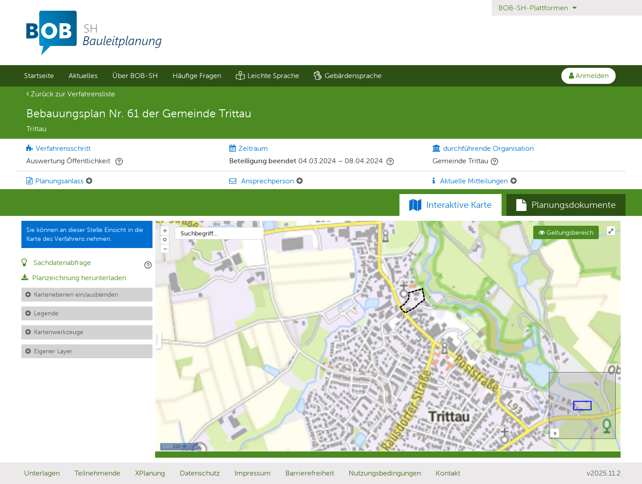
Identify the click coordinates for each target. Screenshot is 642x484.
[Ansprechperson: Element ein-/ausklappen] (299, 181)
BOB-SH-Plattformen (537, 8)
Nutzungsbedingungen (385, 473)
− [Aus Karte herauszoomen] (165, 248)
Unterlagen (42, 473)
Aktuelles (83, 75)
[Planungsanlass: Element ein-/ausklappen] (89, 181)
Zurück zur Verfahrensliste (70, 94)
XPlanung (150, 473)
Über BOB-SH (135, 75)
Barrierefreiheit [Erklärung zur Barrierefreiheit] (309, 473)
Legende (46, 313)
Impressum (253, 473)
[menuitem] (38, 76)
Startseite (39, 75)
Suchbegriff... (199, 233)
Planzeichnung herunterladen (73, 277)
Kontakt (448, 473)
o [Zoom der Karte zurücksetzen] (165, 239)
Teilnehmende (97, 473)
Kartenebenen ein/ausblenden (76, 294)
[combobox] (219, 233)
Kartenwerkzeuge (58, 331)
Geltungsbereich (566, 232)
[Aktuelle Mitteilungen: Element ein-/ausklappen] (513, 181)
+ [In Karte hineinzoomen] (165, 230)
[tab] (566, 205)
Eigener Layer (53, 351)
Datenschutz (200, 473)
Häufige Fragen (197, 75)
